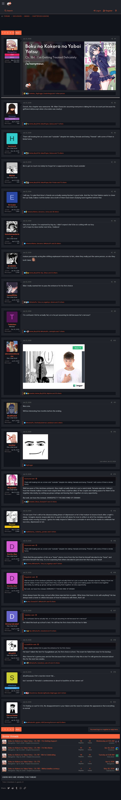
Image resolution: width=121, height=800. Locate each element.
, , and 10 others (46, 302)
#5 (115, 191)
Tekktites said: (29, 615)
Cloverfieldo (12, 715)
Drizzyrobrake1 (12, 624)
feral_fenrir (110, 757)
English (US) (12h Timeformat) (13, 795)
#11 (115, 402)
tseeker (12, 445)
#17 (114, 610)
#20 (114, 702)
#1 (115, 39)
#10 (114, 340)
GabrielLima (110, 770)
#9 (115, 311)
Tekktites (12, 324)
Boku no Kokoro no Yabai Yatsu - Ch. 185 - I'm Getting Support (32, 741)
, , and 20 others (43, 243)
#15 (115, 541)
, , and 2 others (44, 423)
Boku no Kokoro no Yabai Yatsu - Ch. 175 (24, 762)
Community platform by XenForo (101, 795)
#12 (115, 432)
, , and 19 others (42, 631)
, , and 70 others (46, 153)
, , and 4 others (41, 532)
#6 (115, 221)
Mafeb (12, 175)
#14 (114, 511)
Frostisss (111, 750)
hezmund (12, 146)
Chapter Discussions (32, 743)
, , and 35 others (45, 393)
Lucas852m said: (30, 644)
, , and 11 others (45, 563)
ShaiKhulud (12, 416)
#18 (114, 640)
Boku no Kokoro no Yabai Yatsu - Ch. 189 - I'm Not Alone (30, 748)
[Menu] (3, 3)
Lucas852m (12, 295)
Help (66, 795)
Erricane (12, 205)
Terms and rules (43, 795)
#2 (115, 103)
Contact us (31, 795)
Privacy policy (57, 795)
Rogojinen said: (29, 577)
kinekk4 (111, 743)
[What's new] (116, 10)
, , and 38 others (43, 212)
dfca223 (12, 653)
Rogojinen (12, 488)
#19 (114, 672)
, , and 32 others (43, 273)
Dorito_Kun (12, 554)
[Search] (8, 10)
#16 (114, 572)
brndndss (12, 266)
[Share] (112, 39)
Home (73, 795)
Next (17, 33)
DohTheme (98, 797)
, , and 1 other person (47, 93)
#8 (115, 282)
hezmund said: (29, 479)
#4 (115, 162)
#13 (114, 474)
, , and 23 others (43, 502)
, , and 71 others (46, 124)
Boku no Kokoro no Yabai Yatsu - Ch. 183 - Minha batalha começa (33, 768)
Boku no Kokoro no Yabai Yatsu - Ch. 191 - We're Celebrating (31, 755)
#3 (115, 133)
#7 (115, 252)
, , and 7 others (47, 331)
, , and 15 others (42, 601)
